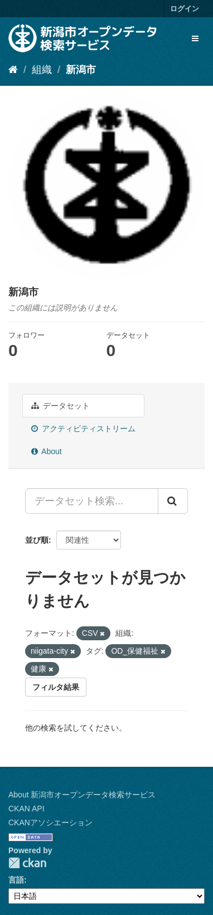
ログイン (184, 8)
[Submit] (173, 501)
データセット (60, 405)
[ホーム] (13, 69)
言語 (16, 879)
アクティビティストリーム (83, 428)
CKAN (27, 863)
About (46, 451)
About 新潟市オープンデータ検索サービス (82, 794)
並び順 (37, 540)
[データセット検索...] (91, 501)
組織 (42, 69)
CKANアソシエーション (50, 822)
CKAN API (26, 808)
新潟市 (81, 69)
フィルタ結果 (55, 687)
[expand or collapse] (195, 38)
